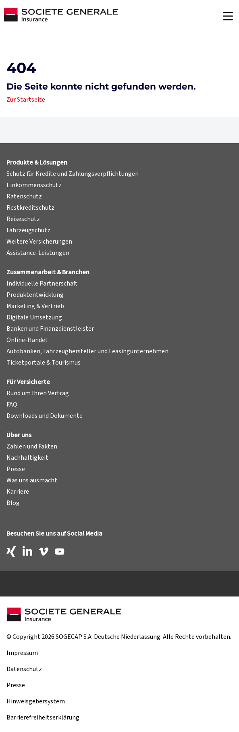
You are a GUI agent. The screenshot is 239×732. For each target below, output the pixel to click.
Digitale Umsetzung (34, 317)
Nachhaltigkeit (27, 457)
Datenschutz (24, 669)
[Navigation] (227, 16)
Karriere (17, 491)
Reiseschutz (23, 219)
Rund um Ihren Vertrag (37, 393)
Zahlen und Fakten (31, 446)
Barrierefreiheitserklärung (42, 717)
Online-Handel (26, 340)
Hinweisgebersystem (35, 701)
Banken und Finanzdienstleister (50, 328)
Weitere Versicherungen (39, 241)
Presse (15, 469)
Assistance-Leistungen (37, 252)
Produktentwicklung (35, 294)
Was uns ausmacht (31, 480)
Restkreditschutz (30, 207)
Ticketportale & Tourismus (43, 362)
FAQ (11, 404)
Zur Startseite (25, 99)
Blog (13, 502)
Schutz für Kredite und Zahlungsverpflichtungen (72, 173)
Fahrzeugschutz (28, 230)
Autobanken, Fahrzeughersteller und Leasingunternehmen (87, 351)
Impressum (22, 653)
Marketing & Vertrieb (35, 306)
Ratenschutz (24, 196)
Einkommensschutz (34, 185)
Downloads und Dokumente (44, 415)
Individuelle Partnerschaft (41, 283)
